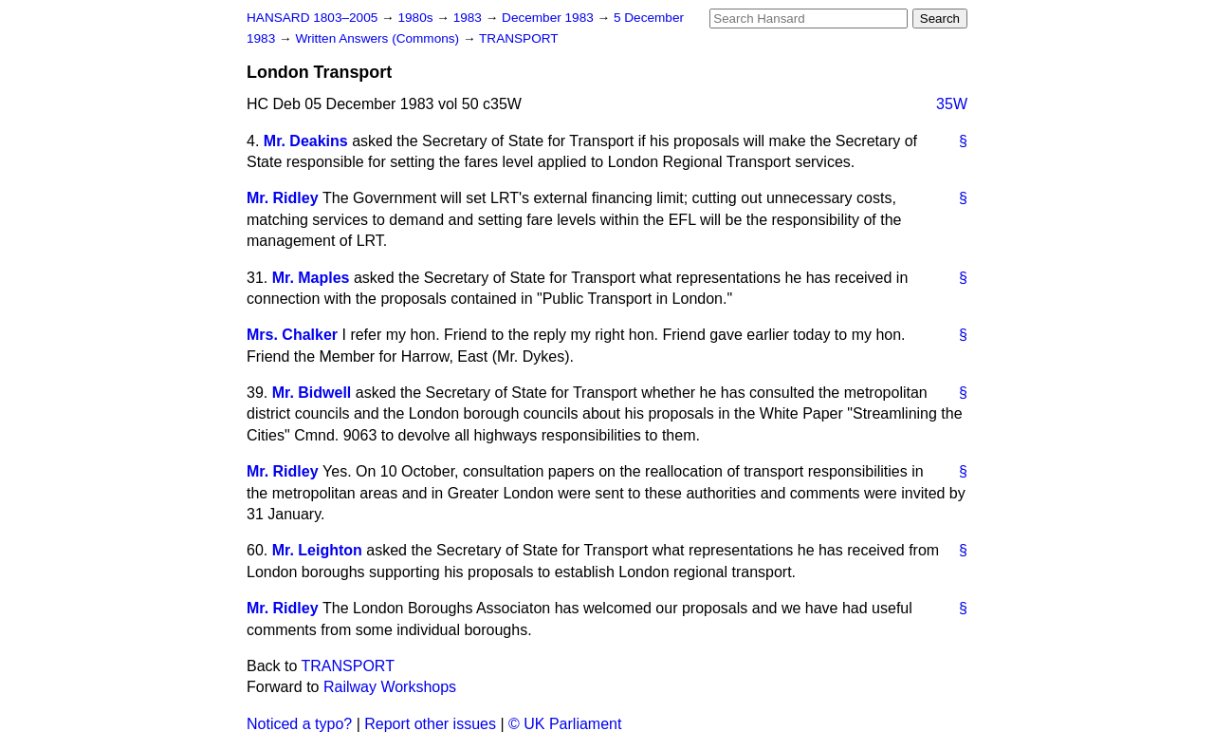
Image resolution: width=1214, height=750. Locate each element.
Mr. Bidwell (312, 392)
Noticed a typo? (299, 724)
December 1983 (550, 17)
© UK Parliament (564, 724)
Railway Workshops (389, 687)
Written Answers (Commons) (379, 38)
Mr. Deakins (306, 141)
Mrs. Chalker (292, 335)
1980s (416, 17)
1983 (469, 17)
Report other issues (430, 724)
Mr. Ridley (283, 198)
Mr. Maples (311, 278)
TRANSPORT (519, 38)
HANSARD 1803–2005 (312, 17)
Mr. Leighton (317, 550)
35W (951, 104)
